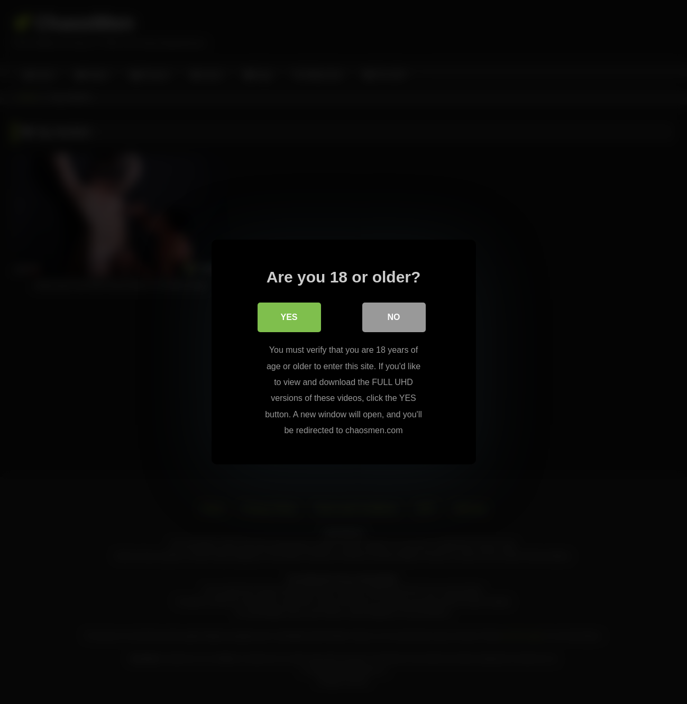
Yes (288, 317)
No (394, 317)
